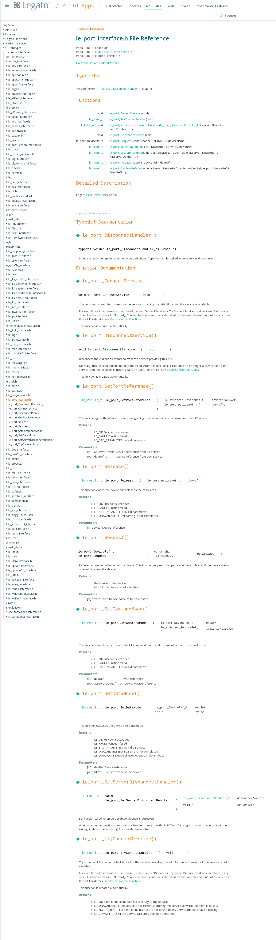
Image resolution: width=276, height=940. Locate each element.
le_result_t (96, 119)
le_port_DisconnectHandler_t (121, 88)
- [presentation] (3, 48)
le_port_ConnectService (125, 113)
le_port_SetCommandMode (128, 152)
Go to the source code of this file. (98, 63)
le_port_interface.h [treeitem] (19, 399)
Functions (98, 28)
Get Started (114, 6)
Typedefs (82, 28)
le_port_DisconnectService (127, 135)
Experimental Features (212, 6)
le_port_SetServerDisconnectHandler (134, 125)
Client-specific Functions (126, 319)
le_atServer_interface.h (113, 52)
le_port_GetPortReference (127, 168)
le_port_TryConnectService (127, 119)
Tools (170, 6)
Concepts (134, 6)
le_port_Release (120, 162)
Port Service (94, 195)
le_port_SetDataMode (124, 147)
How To (185, 6)
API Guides (153, 6)
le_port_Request (121, 141)
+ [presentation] (3, 29)
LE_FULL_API (88, 125)
